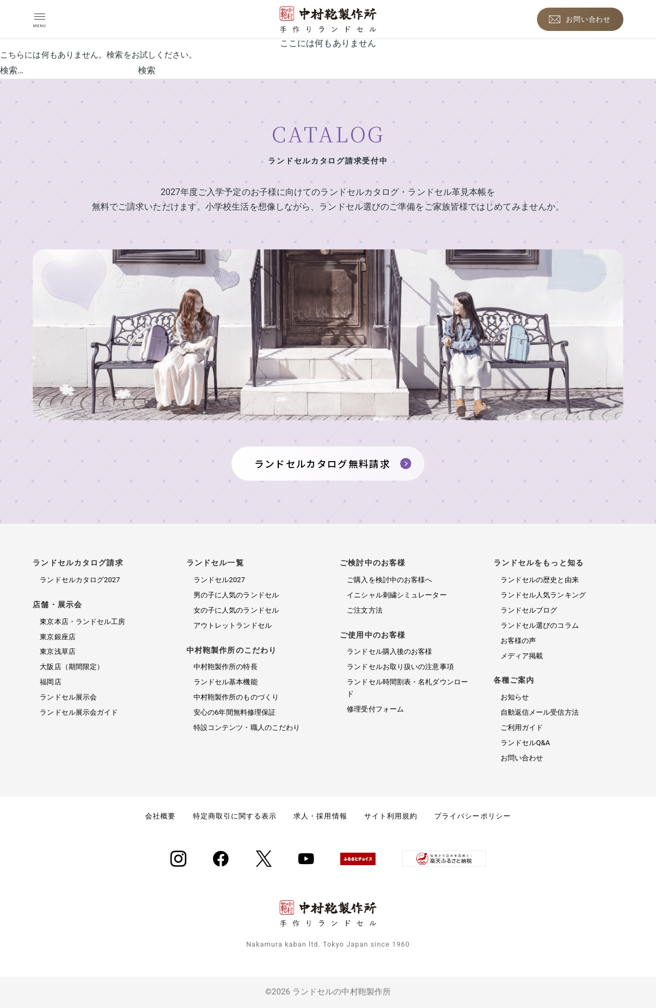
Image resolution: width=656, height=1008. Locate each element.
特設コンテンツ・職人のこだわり (247, 727)
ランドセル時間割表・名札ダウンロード (407, 688)
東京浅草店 (58, 651)
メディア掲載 (522, 656)
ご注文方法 (365, 610)
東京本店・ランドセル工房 (82, 622)
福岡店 (50, 682)
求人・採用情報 (320, 816)
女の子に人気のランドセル (236, 610)
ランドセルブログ (529, 610)
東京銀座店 (58, 637)
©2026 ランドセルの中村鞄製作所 (328, 992)
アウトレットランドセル (232, 625)
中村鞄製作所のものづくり (236, 697)
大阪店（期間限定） (72, 667)
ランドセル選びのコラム (540, 625)
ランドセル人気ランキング (543, 595)
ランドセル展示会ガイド (79, 712)
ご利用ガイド (522, 727)
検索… (11, 70)
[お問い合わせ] (580, 19)
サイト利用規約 (390, 816)
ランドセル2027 (219, 580)
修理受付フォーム (375, 709)
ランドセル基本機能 (225, 682)
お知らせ (515, 697)
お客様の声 (518, 641)
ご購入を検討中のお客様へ (389, 580)
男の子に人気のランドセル (236, 595)
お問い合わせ (522, 758)
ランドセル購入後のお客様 (389, 651)
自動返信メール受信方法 (540, 712)
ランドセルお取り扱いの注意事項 (400, 667)
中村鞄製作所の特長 (225, 667)
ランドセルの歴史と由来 (540, 580)
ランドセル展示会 (68, 697)
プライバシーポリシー (472, 816)
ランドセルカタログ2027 (80, 580)
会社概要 (160, 816)
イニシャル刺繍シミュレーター (396, 595)
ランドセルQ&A (525, 743)
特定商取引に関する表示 (235, 816)
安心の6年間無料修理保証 (234, 712)
